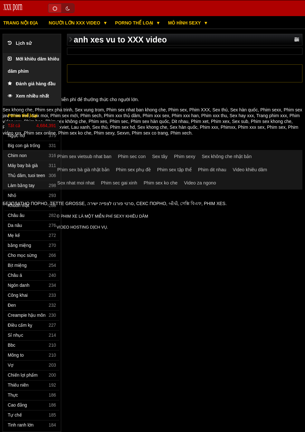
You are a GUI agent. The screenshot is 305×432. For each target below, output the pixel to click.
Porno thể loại (134, 22)
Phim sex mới (64, 115)
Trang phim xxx (271, 115)
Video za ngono (200, 182)
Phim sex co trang (150, 133)
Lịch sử (20, 43)
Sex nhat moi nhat (76, 182)
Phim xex (220, 121)
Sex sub (240, 121)
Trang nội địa (20, 22)
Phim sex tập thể (174, 169)
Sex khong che (152, 127)
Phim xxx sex (156, 115)
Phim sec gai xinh (119, 182)
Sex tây (159, 156)
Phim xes (98, 121)
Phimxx (228, 127)
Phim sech (90, 115)
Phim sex (177, 109)
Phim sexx (270, 109)
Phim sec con (132, 156)
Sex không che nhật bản (227, 156)
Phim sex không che (65, 121)
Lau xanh (80, 127)
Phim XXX (199, 109)
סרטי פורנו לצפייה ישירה (110, 203)
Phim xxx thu (214, 115)
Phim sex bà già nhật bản (83, 169)
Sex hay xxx (242, 115)
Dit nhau (180, 121)
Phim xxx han (185, 115)
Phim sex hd (122, 127)
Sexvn (123, 133)
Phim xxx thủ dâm (122, 115)
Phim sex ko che (74, 133)
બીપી (173, 203)
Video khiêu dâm (250, 169)
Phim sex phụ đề (133, 169)
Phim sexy (104, 133)
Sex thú (219, 109)
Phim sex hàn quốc (150, 121)
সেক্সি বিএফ (190, 203)
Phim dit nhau (212, 169)
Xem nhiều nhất (28, 96)
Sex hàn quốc (244, 109)
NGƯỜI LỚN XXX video (75, 22)
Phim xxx (209, 127)
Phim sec (119, 121)
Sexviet (61, 127)
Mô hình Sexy (185, 22)
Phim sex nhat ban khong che (136, 109)
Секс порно (151, 203)
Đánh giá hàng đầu (31, 83)
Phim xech (180, 133)
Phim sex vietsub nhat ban (84, 156)
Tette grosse (67, 203)
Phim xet (199, 121)
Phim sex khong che (271, 121)
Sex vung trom (89, 109)
